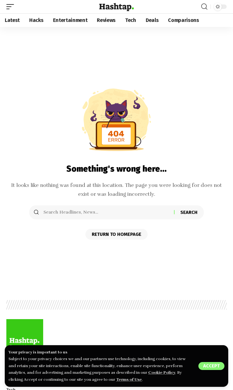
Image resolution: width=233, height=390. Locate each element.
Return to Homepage (116, 234)
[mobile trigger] (11, 6)
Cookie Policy (161, 372)
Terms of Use (129, 379)
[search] (204, 7)
